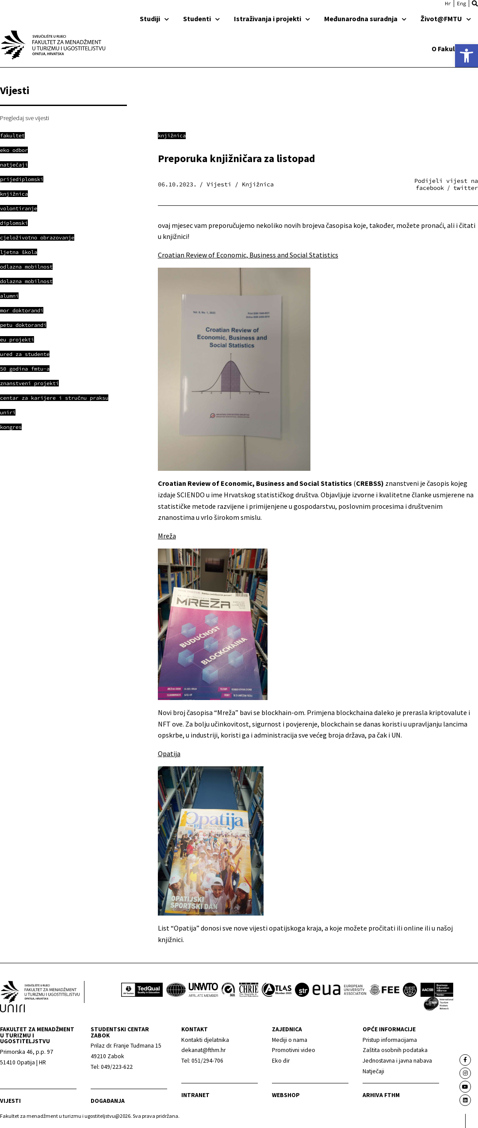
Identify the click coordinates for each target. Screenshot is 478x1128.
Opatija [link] (169, 753)
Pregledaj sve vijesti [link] (24, 118)
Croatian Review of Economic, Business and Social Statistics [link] (248, 254)
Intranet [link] (195, 1095)
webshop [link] (286, 1095)
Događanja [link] (108, 1101)
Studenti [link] (201, 18)
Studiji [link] (154, 18)
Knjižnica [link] (172, 135)
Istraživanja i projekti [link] (272, 18)
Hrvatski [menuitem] (448, 3)
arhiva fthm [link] (381, 1095)
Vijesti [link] (10, 1101)
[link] (466, 55)
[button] (475, 3)
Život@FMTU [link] (446, 18)
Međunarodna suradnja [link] (365, 18)
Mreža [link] (167, 535)
